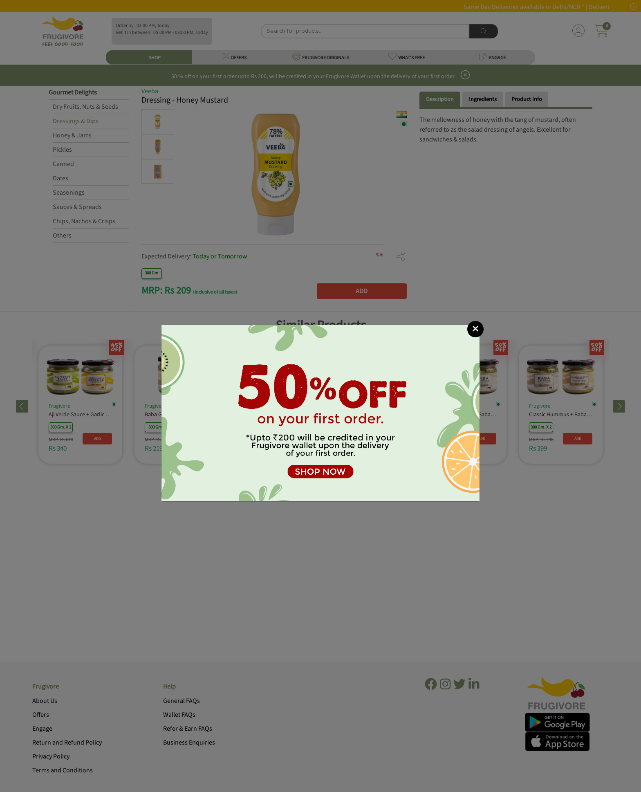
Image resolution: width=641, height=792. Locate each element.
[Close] (475, 329)
